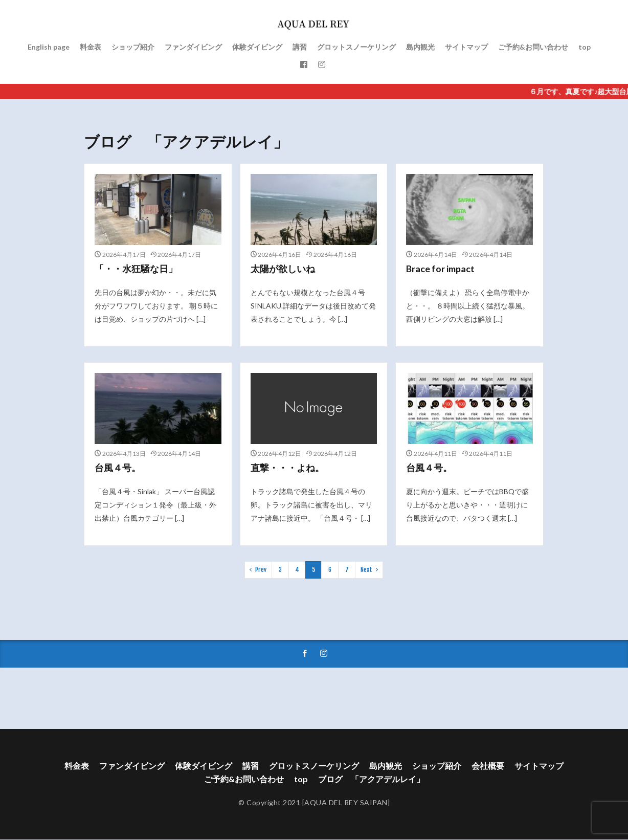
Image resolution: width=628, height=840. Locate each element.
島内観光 (420, 46)
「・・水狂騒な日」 (136, 268)
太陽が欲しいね (283, 268)
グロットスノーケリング (356, 46)
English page (49, 46)
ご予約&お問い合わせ (533, 46)
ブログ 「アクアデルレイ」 (371, 779)
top (584, 46)
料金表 (90, 46)
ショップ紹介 (132, 46)
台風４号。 (118, 467)
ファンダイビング (193, 46)
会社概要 (488, 766)
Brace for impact (440, 268)
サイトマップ (466, 46)
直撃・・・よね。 (287, 467)
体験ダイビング (257, 46)
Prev (260, 569)
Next (366, 569)
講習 (300, 46)
